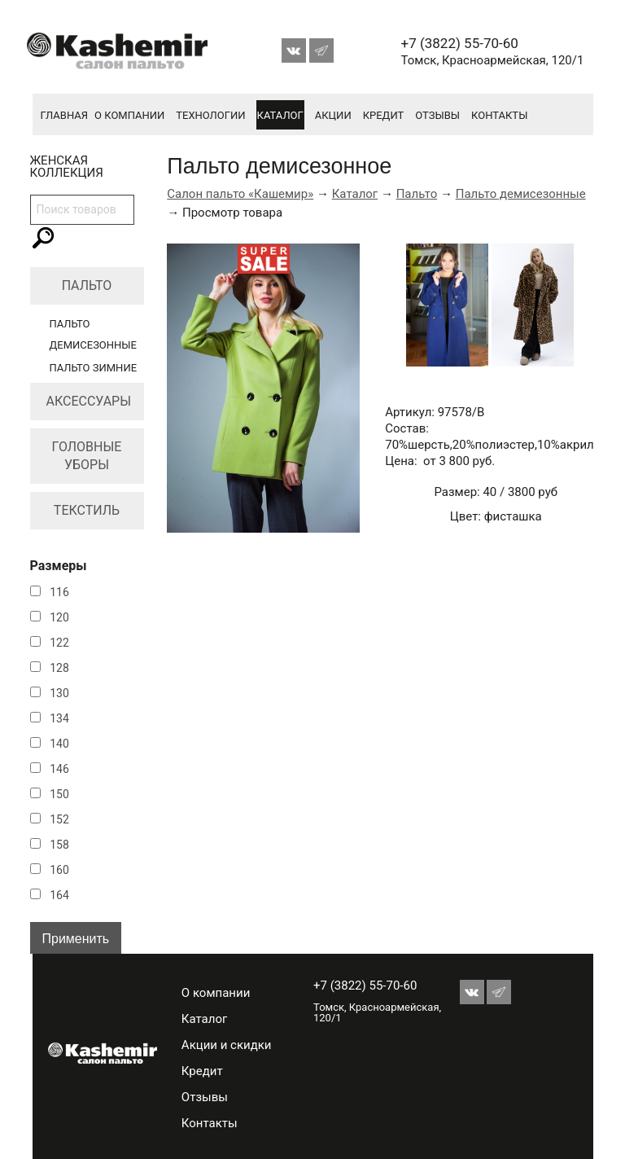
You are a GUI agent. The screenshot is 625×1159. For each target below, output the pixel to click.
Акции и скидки (226, 1045)
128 (59, 667)
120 (59, 617)
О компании (129, 115)
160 (59, 869)
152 (59, 819)
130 (59, 693)
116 (59, 592)
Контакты (499, 115)
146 (59, 768)
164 (59, 895)
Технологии (210, 115)
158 (59, 844)
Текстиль (87, 510)
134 (59, 718)
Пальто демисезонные (521, 194)
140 (59, 743)
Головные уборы (87, 455)
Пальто (87, 285)
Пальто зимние (94, 368)
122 (59, 642)
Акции (333, 115)
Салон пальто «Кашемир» (240, 194)
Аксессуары (89, 401)
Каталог (280, 115)
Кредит (383, 115)
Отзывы (437, 115)
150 (59, 794)
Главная (65, 115)
